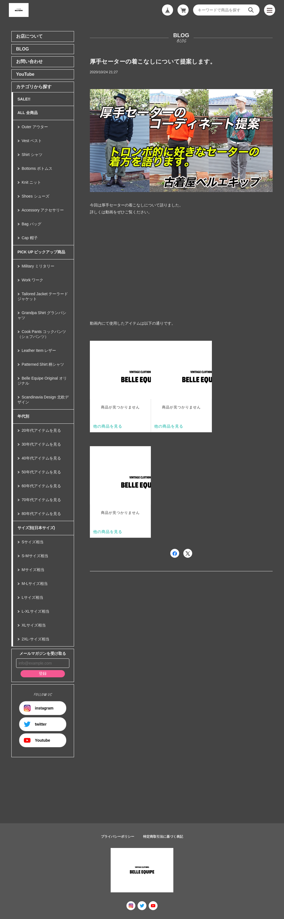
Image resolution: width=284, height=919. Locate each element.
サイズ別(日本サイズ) (36, 528)
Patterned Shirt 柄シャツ (43, 364)
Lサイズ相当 (32, 597)
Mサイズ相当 (33, 569)
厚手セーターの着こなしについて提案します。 (153, 61)
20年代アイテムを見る (41, 430)
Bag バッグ (31, 224)
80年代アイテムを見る (41, 513)
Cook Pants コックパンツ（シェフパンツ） (41, 334)
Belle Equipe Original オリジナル (42, 380)
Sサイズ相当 (33, 542)
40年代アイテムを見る (41, 458)
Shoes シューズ (35, 196)
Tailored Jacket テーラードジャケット (42, 296)
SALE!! (24, 99)
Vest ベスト (32, 140)
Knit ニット (31, 182)
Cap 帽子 (30, 238)
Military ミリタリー (38, 266)
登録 (43, 673)
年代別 (23, 416)
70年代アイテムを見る (41, 500)
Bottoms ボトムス (37, 168)
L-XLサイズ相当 (35, 611)
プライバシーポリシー (117, 837)
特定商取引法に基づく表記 (163, 837)
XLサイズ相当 (34, 625)
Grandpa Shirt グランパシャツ (41, 315)
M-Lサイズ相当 (35, 583)
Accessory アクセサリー (43, 210)
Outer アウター (35, 127)
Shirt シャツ (32, 154)
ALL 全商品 (27, 112)
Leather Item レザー (39, 350)
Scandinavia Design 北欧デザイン (43, 399)
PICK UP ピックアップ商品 (41, 252)
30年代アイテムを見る (41, 444)
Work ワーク (32, 280)
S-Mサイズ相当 (35, 556)
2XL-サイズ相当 (35, 639)
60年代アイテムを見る (41, 486)
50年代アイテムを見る (41, 472)
